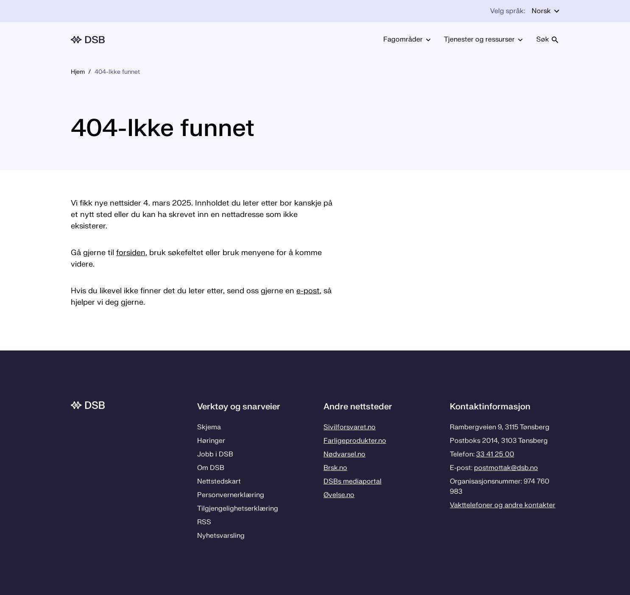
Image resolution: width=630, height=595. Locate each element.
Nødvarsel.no (344, 454)
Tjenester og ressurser (483, 39)
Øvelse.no (338, 495)
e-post (308, 291)
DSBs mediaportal (352, 481)
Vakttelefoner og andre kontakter (502, 505)
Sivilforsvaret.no (349, 427)
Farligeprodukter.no (354, 441)
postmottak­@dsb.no (506, 468)
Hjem (78, 71)
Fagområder (407, 39)
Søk (547, 39)
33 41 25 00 (495, 454)
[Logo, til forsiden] (88, 39)
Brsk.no (335, 468)
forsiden (130, 253)
